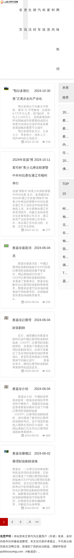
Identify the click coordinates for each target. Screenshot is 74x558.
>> (37, 521)
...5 (29, 521)
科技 (44, 19)
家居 (48, 19)
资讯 (25, 19)
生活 (30, 19)
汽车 (39, 19)
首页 (20, 19)
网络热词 (57, 39)
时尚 (53, 19)
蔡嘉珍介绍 (20, 389)
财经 (34, 19)
